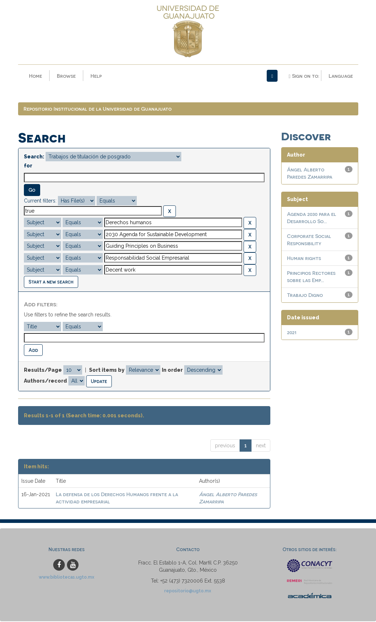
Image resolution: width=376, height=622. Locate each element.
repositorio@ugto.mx (187, 591)
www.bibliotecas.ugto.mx (66, 577)
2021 (291, 333)
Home (35, 76)
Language (341, 76)
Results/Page (43, 371)
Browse (66, 76)
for (28, 166)
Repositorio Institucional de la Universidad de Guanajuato (98, 109)
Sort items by (106, 371)
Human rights (304, 259)
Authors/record (45, 381)
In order (172, 371)
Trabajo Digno (305, 296)
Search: (34, 157)
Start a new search (51, 282)
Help (96, 76)
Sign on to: (303, 76)
